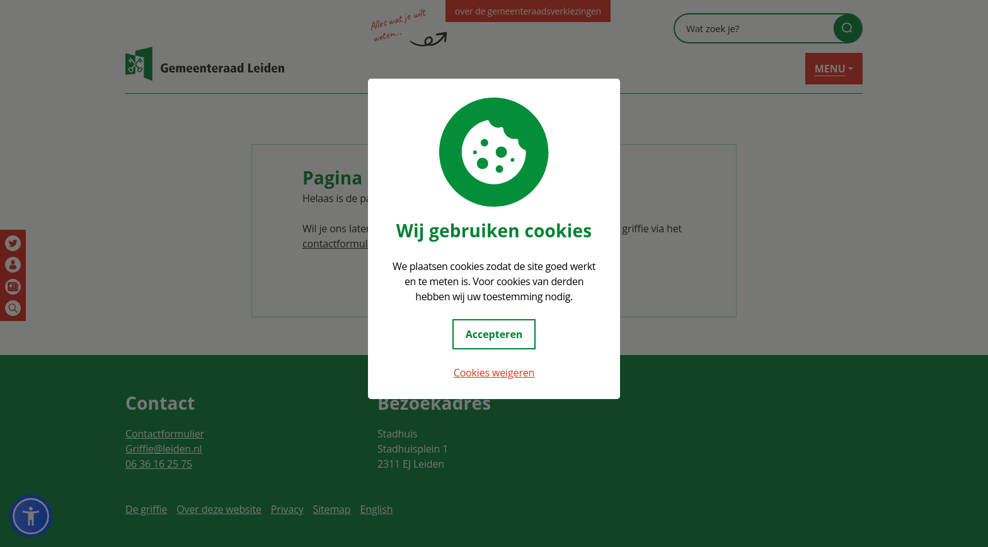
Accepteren (494, 334)
